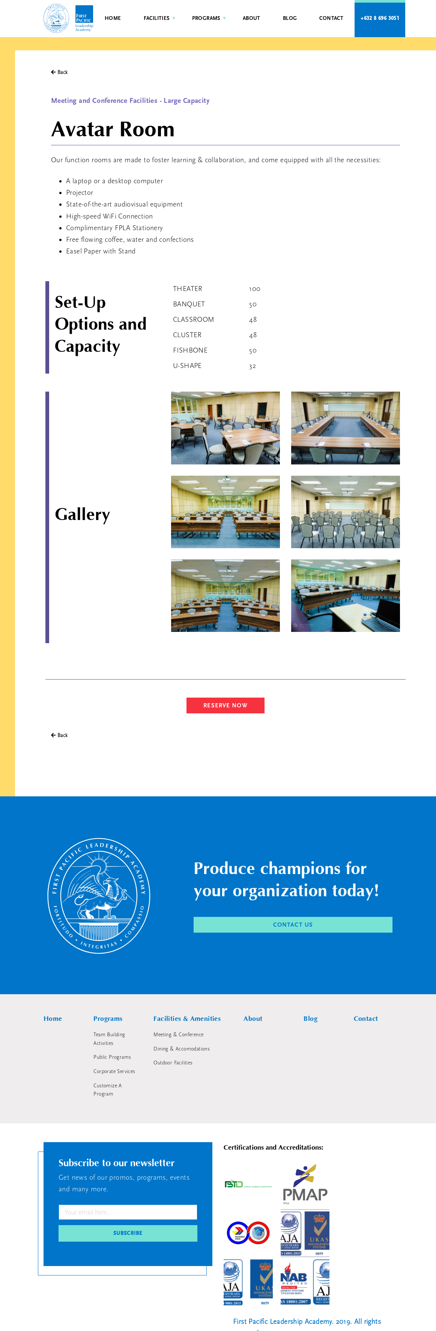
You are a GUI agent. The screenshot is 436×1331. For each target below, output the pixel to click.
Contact (331, 18)
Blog (290, 18)
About (251, 18)
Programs (206, 18)
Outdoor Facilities (172, 1063)
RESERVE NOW (225, 705)
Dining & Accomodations (181, 1049)
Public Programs (112, 1057)
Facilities (157, 18)
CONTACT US (293, 924)
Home (113, 18)
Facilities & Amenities (187, 1019)
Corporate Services (114, 1072)
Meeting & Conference (178, 1035)
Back (59, 72)
